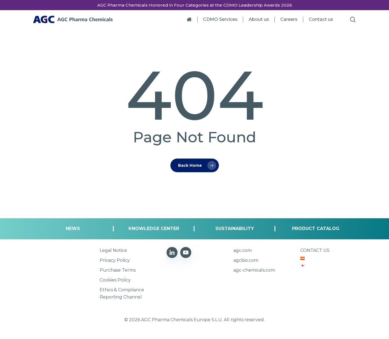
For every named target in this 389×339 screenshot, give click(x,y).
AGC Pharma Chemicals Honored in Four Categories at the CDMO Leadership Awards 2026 (194, 5)
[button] (73, 228)
